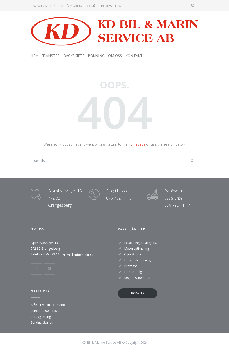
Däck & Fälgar (134, 272)
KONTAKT (134, 55)
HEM (35, 55)
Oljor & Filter (133, 254)
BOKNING (96, 55)
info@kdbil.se (73, 6)
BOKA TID (137, 293)
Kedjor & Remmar (137, 277)
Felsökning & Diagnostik (141, 242)
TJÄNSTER (51, 55)
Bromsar (130, 266)
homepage (136, 144)
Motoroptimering (136, 248)
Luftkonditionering (137, 260)
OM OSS (115, 55)
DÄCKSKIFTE (73, 55)
